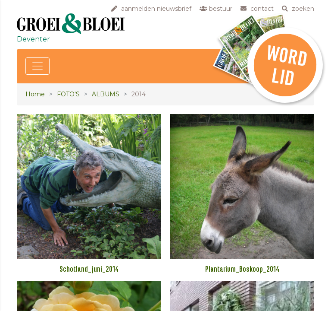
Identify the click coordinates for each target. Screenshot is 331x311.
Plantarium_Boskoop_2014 (242, 269)
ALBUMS (105, 94)
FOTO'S (68, 94)
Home (35, 94)
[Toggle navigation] (37, 66)
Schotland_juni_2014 (89, 269)
